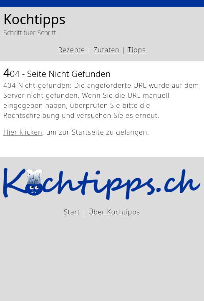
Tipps (137, 49)
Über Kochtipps (114, 212)
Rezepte (71, 49)
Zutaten (106, 49)
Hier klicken (23, 132)
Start (72, 212)
